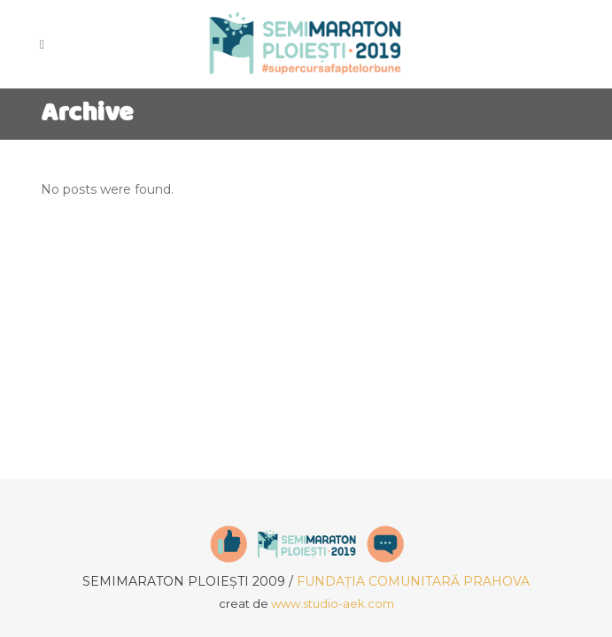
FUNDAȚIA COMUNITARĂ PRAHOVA (413, 581)
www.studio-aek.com (332, 603)
